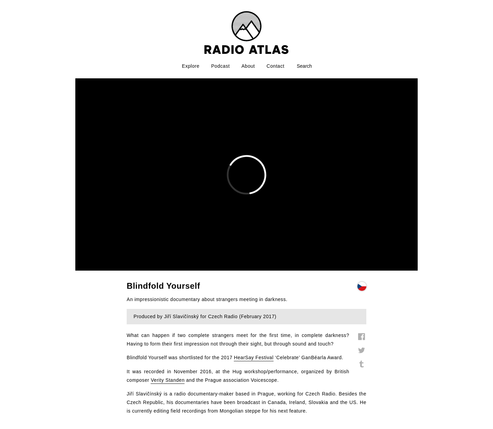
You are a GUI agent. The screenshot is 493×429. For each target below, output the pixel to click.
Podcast (220, 66)
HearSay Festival (254, 357)
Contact (276, 66)
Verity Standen (168, 380)
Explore (190, 66)
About (248, 66)
